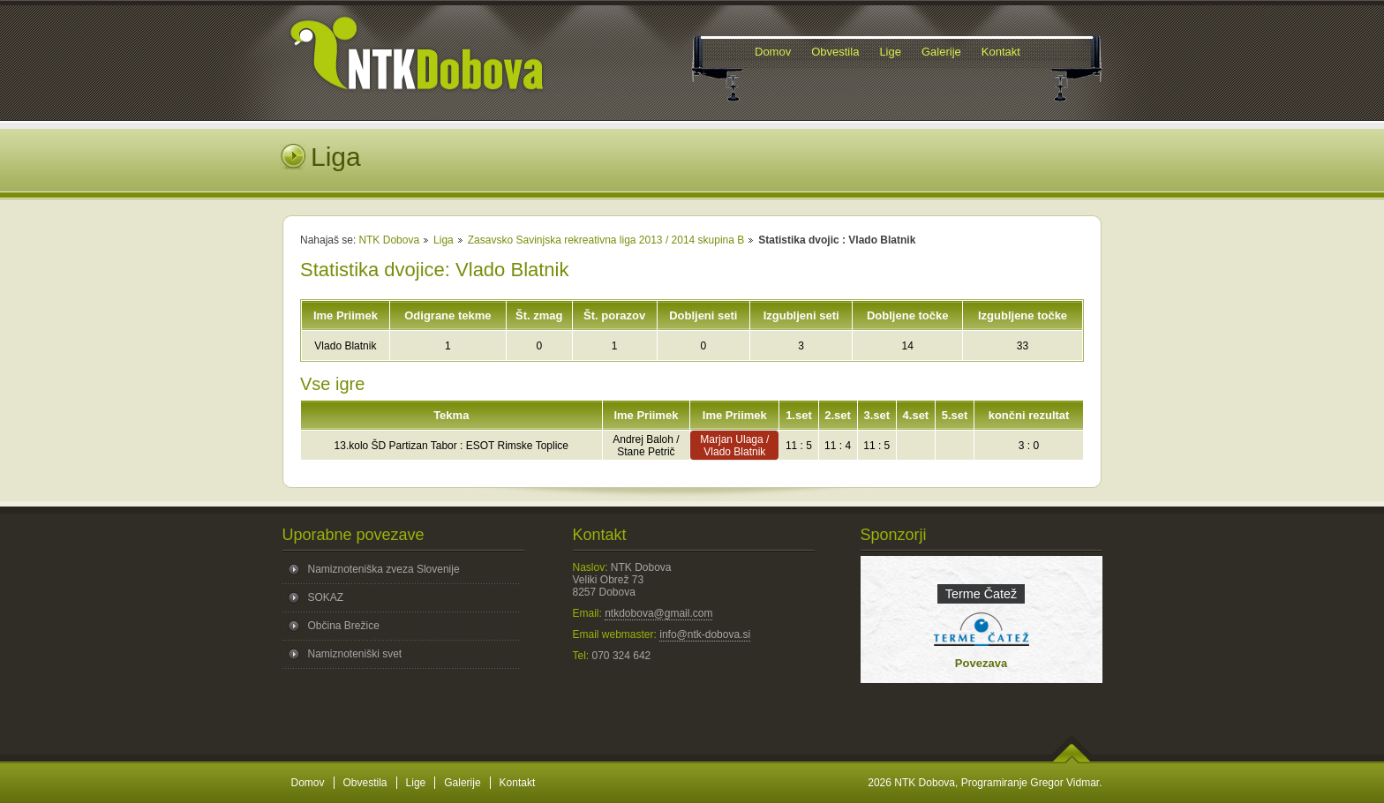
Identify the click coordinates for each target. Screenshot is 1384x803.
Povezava (985, 663)
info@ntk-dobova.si (704, 634)
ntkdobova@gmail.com (658, 613)
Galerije (462, 783)
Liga (443, 240)
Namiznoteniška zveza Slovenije (384, 569)
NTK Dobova (388, 240)
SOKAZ (326, 597)
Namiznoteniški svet (355, 654)
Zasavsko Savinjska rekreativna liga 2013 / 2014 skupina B (606, 240)
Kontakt (518, 783)
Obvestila (365, 783)
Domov (308, 783)
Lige (416, 783)
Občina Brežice (344, 625)
